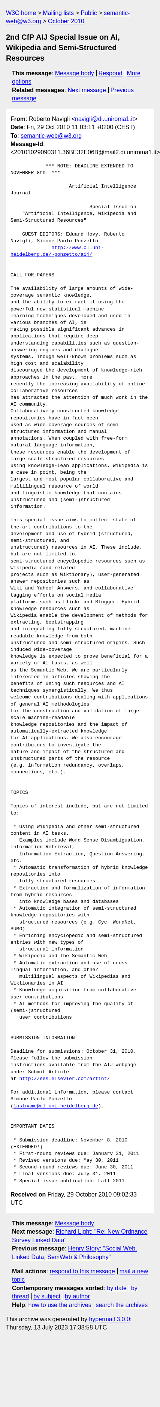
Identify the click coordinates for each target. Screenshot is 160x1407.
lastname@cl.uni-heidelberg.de (55, 1106)
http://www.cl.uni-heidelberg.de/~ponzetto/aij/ (57, 251)
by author (77, 1296)
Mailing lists (58, 13)
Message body (74, 73)
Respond (111, 73)
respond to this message (82, 1271)
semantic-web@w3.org (51, 136)
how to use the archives (59, 1305)
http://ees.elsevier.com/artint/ (64, 1079)
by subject (46, 1296)
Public (89, 13)
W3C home (21, 13)
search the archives (122, 1305)
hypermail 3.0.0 (109, 1319)
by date (116, 1288)
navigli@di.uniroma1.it (104, 119)
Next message (87, 90)
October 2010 (66, 21)
